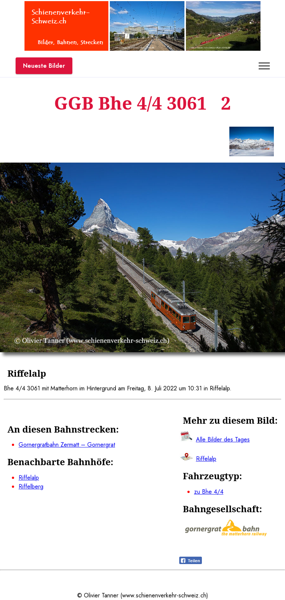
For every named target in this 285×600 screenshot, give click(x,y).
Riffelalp (29, 477)
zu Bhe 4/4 (208, 491)
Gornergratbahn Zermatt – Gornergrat (67, 444)
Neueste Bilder (44, 65)
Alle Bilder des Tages (223, 439)
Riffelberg (31, 486)
